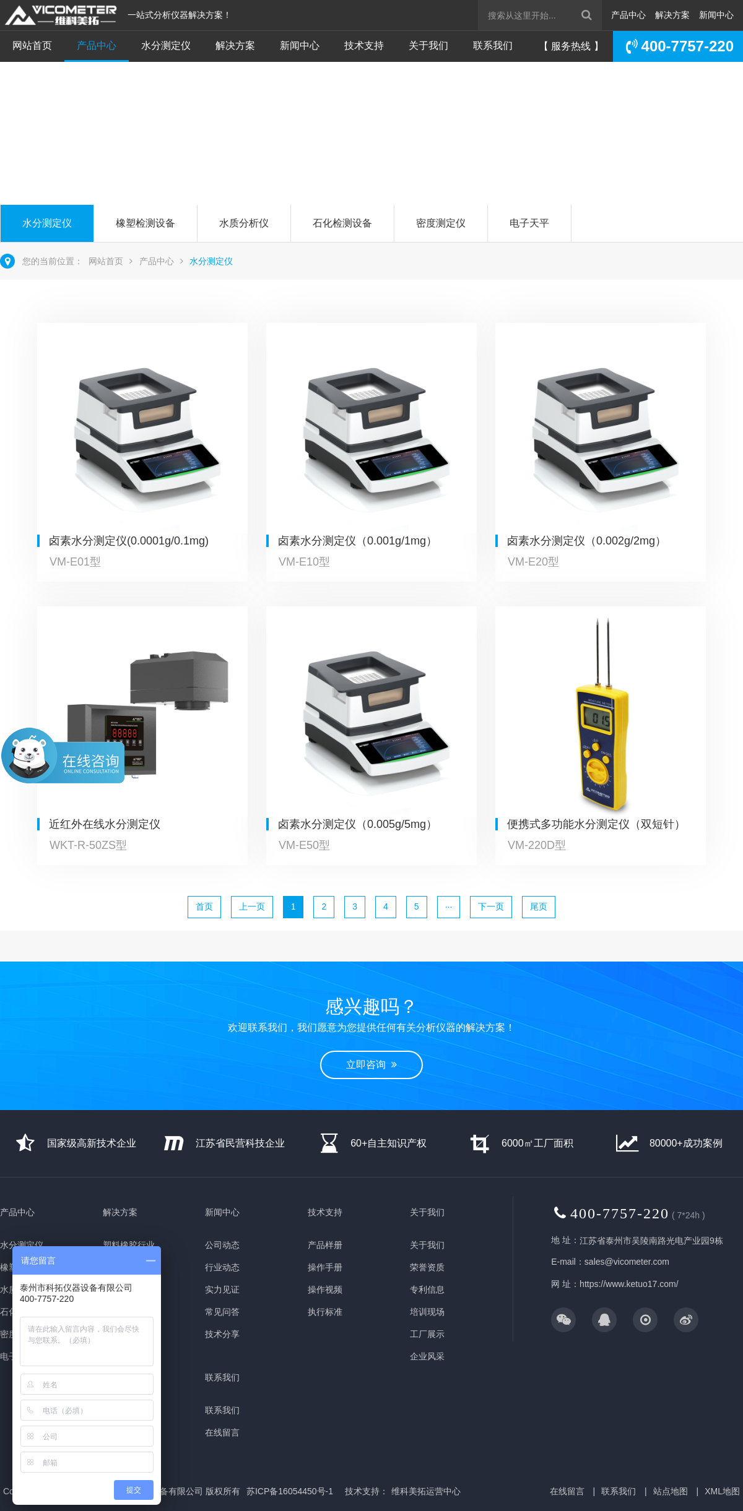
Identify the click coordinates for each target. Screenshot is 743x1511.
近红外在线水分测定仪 (104, 824)
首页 (204, 906)
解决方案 (672, 15)
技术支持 (364, 45)
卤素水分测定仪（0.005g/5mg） (357, 824)
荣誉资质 (427, 1267)
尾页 (538, 906)
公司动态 (222, 1245)
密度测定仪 (441, 223)
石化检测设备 (342, 223)
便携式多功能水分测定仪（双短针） (596, 824)
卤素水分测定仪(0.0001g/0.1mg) (129, 541)
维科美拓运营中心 (426, 1491)
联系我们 (493, 45)
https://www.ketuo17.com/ (629, 1284)
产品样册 (325, 1245)
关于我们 (428, 45)
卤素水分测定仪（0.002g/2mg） (586, 541)
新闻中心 (716, 15)
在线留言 (222, 1432)
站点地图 (670, 1491)
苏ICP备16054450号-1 (289, 1491)
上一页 (252, 906)
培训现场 (427, 1312)
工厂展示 (427, 1334)
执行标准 (325, 1312)
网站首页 (32, 45)
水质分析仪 (244, 223)
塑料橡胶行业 (129, 1245)
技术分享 (222, 1334)
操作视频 (325, 1289)
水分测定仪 (166, 45)
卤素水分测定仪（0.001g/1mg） (357, 541)
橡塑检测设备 (145, 223)
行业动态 (222, 1267)
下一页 (491, 906)
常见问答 (222, 1312)
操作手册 (325, 1267)
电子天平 (529, 223)
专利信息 (427, 1289)
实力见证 (222, 1289)
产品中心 (628, 15)
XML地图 (722, 1491)
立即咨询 (51, 156)
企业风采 (427, 1356)
